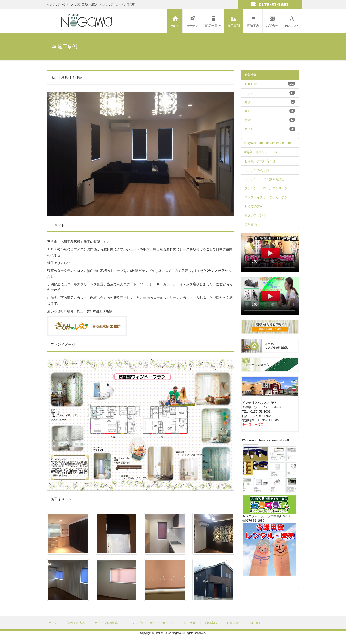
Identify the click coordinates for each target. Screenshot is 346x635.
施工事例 (234, 20)
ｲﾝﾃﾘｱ (248, 129)
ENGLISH (292, 20)
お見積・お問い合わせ (259, 161)
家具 (247, 111)
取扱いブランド (255, 215)
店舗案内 (253, 20)
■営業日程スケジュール (260, 152)
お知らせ (250, 84)
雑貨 (247, 120)
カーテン (192, 20)
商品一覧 (213, 20)
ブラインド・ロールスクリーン (266, 188)
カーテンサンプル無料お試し (264, 179)
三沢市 (249, 93)
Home (175, 20)
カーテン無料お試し (108, 623)
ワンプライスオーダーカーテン (266, 197)
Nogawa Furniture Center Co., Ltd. (268, 143)
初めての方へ (253, 206)
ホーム (53, 623)
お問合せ (272, 20)
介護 (247, 102)
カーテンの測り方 (256, 170)
